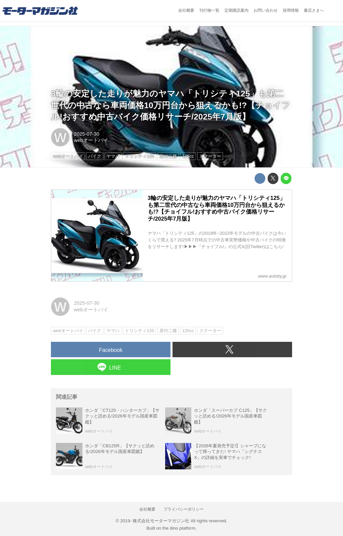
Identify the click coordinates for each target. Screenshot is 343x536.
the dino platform (178, 528)
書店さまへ (314, 10)
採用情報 (291, 10)
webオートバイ (91, 140)
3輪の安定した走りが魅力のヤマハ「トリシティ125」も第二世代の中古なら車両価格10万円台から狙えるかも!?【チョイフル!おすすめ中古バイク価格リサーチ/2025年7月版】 (170, 105)
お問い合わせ (266, 10)
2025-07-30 (86, 134)
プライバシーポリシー (183, 509)
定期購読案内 (236, 10)
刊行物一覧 (209, 10)
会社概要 (186, 10)
